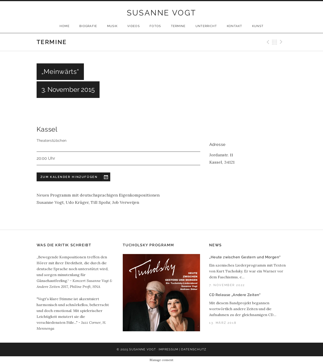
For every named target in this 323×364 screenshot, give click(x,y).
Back (274, 42)
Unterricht (206, 26)
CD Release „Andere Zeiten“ (234, 295)
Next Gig (281, 42)
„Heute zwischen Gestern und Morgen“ (244, 257)
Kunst (258, 26)
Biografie (88, 26)
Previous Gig (267, 42)
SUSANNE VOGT (161, 12)
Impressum (168, 349)
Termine (178, 26)
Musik (112, 26)
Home (65, 26)
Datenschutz (193, 349)
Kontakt (234, 26)
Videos (133, 26)
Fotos (155, 26)
